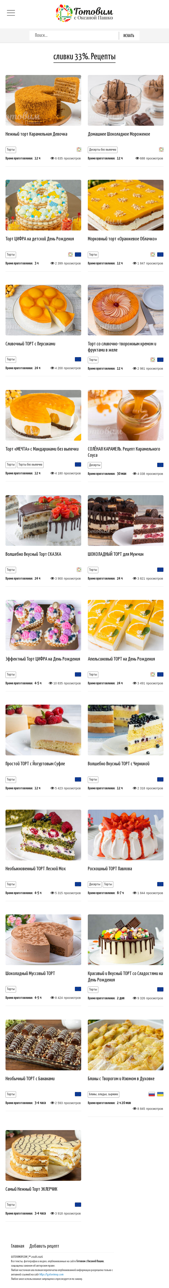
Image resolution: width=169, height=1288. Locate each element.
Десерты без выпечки (102, 149)
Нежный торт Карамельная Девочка (36, 134)
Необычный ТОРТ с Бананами (30, 1078)
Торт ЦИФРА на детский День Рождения (40, 239)
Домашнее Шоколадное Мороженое (119, 134)
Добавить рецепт (44, 1246)
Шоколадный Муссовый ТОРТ (30, 973)
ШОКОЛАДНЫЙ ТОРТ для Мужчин (115, 554)
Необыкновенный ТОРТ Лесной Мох (36, 868)
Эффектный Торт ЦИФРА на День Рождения (43, 659)
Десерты (94, 465)
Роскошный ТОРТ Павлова (110, 868)
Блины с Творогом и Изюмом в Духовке (121, 1078)
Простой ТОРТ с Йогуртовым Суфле (35, 763)
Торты (11, 149)
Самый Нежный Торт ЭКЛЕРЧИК (31, 1189)
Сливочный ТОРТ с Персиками (30, 343)
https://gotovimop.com (51, 1274)
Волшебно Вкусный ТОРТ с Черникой (118, 763)
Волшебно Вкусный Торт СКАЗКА (33, 554)
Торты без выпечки (30, 464)
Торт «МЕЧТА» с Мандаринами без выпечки (42, 449)
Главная (17, 1246)
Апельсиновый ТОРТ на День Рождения (121, 659)
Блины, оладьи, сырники (103, 1094)
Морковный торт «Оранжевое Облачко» (122, 239)
